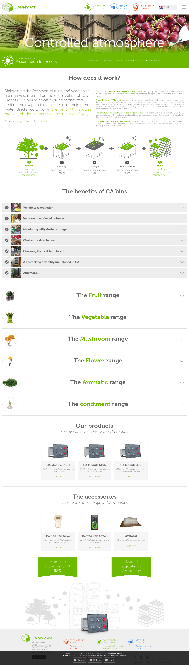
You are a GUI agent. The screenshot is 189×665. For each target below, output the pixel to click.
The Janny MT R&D (111, 648)
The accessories (153, 60)
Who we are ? (76, 646)
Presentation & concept (113, 646)
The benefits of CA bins (112, 60)
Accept (81, 660)
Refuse (97, 660)
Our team (74, 648)
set (112, 660)
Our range (128, 60)
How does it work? (93, 60)
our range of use (21, 121)
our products (42, 121)
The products (139, 60)
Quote (106, 651)
